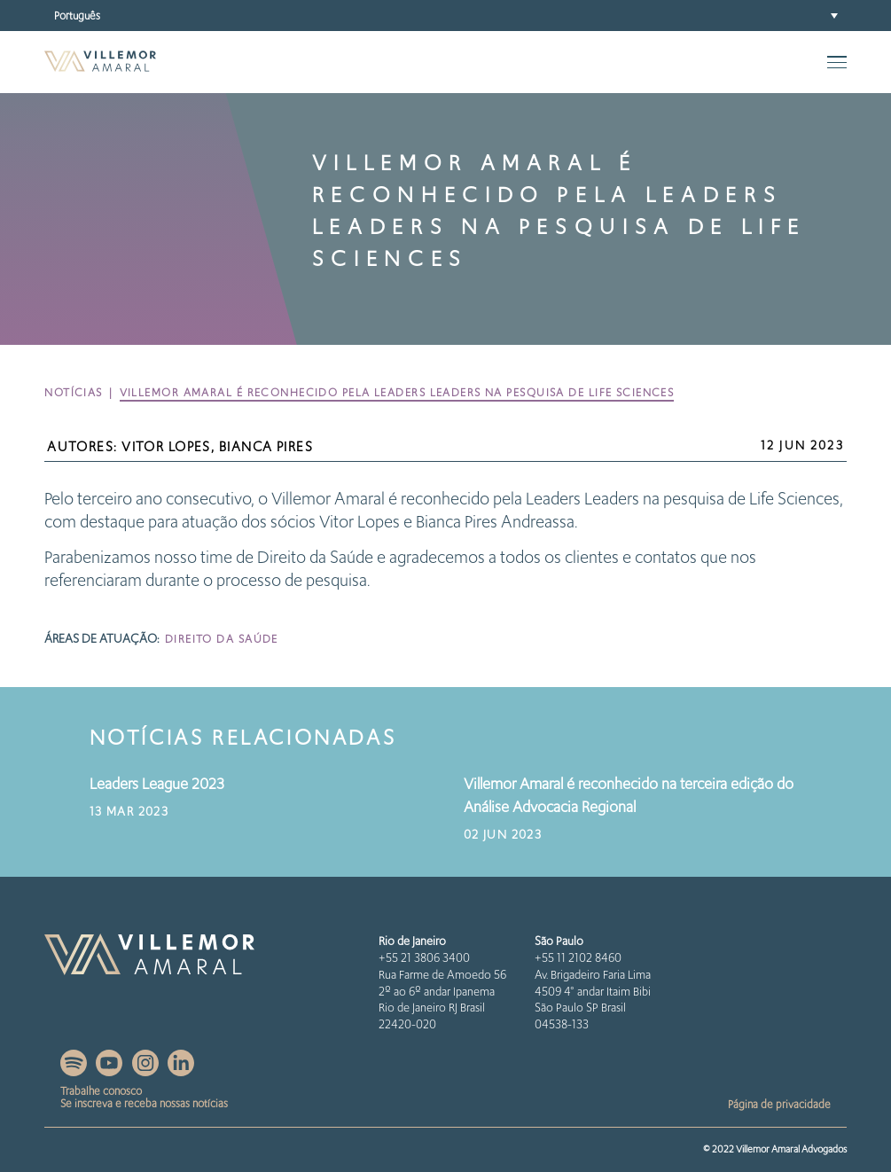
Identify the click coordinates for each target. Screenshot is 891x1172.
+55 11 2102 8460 (578, 957)
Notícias (73, 392)
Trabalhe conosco (101, 1090)
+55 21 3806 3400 (424, 957)
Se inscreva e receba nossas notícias (144, 1103)
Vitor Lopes (166, 447)
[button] (445, 15)
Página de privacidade (779, 1104)
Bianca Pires (266, 447)
